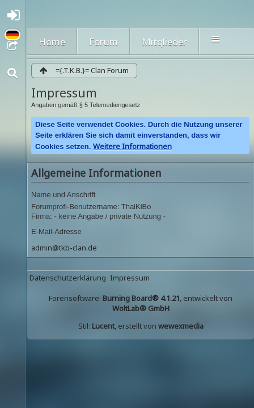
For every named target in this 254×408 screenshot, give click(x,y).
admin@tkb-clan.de (64, 248)
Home (52, 41)
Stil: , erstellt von (141, 326)
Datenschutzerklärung (67, 278)
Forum (103, 41)
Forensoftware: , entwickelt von (140, 303)
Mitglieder (164, 41)
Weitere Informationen (132, 146)
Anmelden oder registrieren (15, 17)
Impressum (130, 278)
